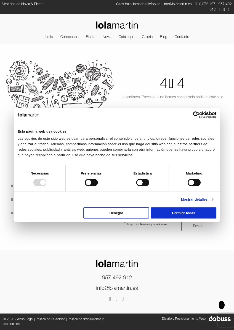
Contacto (182, 37)
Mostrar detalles (194, 199)
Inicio (49, 37)
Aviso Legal (25, 319)
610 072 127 (205, 4)
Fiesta (90, 37)
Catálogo (126, 37)
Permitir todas (183, 213)
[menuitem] (49, 37)
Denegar (116, 213)
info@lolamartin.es (177, 4)
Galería (147, 37)
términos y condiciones (153, 224)
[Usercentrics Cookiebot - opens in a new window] (196, 114)
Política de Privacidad (50, 319)
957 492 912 (117, 278)
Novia (107, 37)
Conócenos (69, 37)
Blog (163, 37)
